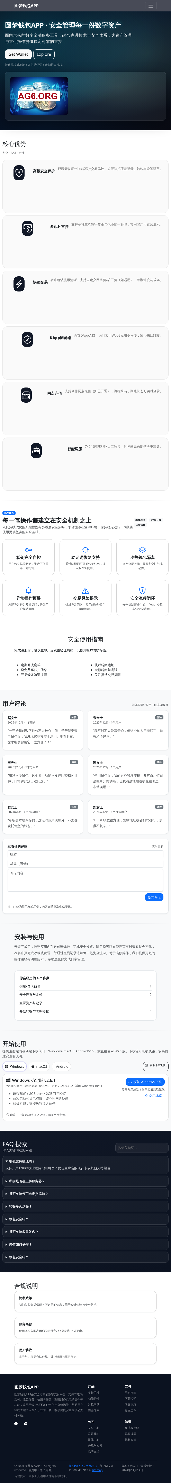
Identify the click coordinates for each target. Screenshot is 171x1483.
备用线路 (153, 1095)
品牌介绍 (93, 1451)
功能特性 (93, 1398)
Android (62, 1066)
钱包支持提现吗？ (22, 1161)
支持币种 (93, 1393)
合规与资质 (95, 1445)
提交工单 (130, 1410)
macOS (39, 1066)
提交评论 (154, 897)
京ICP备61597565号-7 (83, 1466)
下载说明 (130, 1398)
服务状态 (130, 1404)
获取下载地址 (156, 1065)
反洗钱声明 (132, 1428)
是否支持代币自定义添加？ (28, 1194)
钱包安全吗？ (19, 1219)
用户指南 (130, 1393)
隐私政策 (130, 1440)
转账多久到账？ (20, 1206)
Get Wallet (18, 54)
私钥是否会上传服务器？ (27, 1181)
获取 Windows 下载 (145, 1082)
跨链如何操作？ (20, 1244)
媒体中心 (93, 1440)
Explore (44, 54)
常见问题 (93, 1404)
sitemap (97, 1470)
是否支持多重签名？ (23, 1232)
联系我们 (93, 1434)
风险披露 (130, 1434)
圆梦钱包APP (26, 5)
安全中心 (93, 1428)
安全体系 (93, 1410)
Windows (14, 1066)
